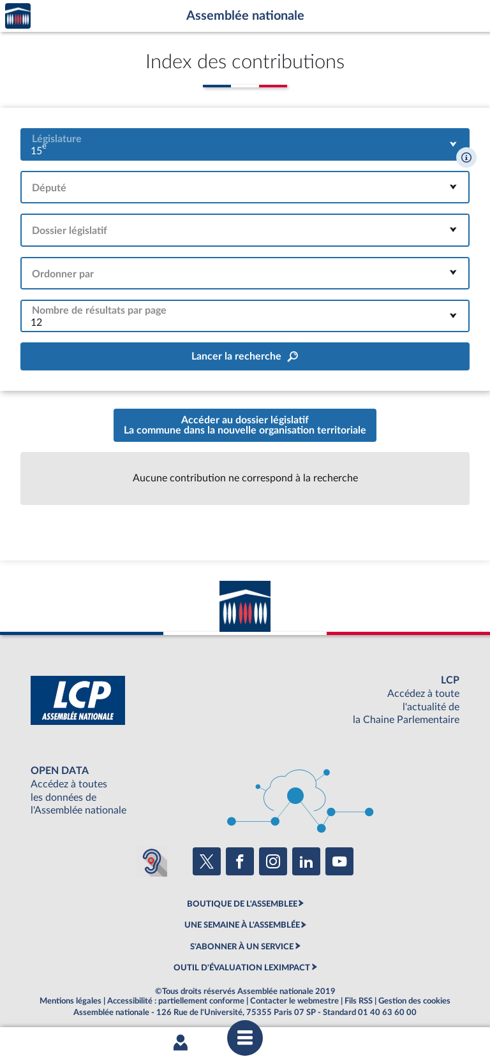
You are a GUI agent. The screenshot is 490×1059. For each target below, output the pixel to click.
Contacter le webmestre (294, 1001)
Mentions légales (70, 1001)
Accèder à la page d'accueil (18, 16)
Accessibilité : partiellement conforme (175, 1001)
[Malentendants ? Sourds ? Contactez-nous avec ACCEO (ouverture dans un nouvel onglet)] (152, 861)
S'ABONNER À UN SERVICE (241, 947)
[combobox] (245, 144)
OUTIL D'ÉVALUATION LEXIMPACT (242, 968)
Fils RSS (359, 1001)
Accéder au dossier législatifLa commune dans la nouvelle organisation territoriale (245, 425)
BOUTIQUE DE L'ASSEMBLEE (242, 904)
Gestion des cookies (414, 1001)
